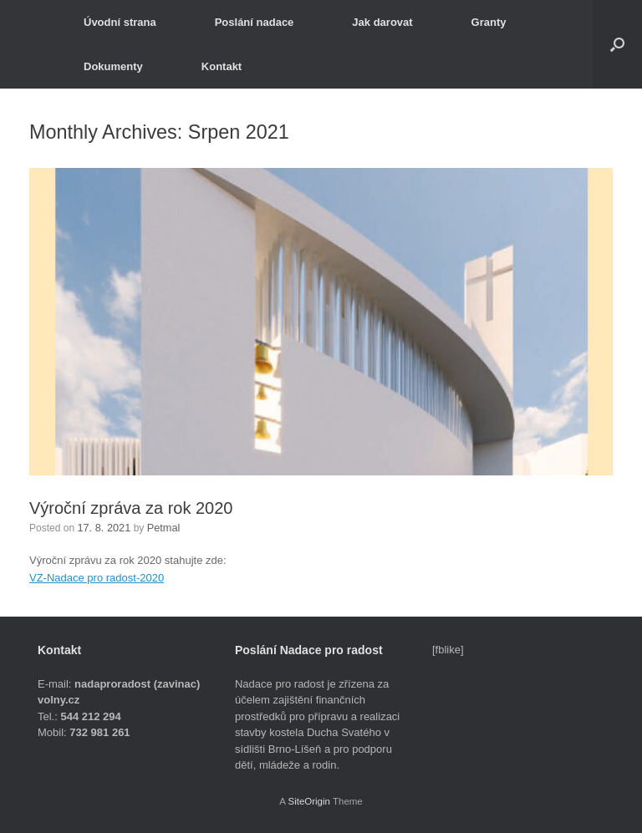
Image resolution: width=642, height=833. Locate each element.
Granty (489, 22)
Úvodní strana (120, 22)
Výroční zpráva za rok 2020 (130, 508)
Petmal (159, 527)
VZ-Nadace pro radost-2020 (96, 577)
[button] (617, 44)
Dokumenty (113, 66)
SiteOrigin (309, 800)
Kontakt (221, 66)
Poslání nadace (254, 22)
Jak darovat (382, 22)
